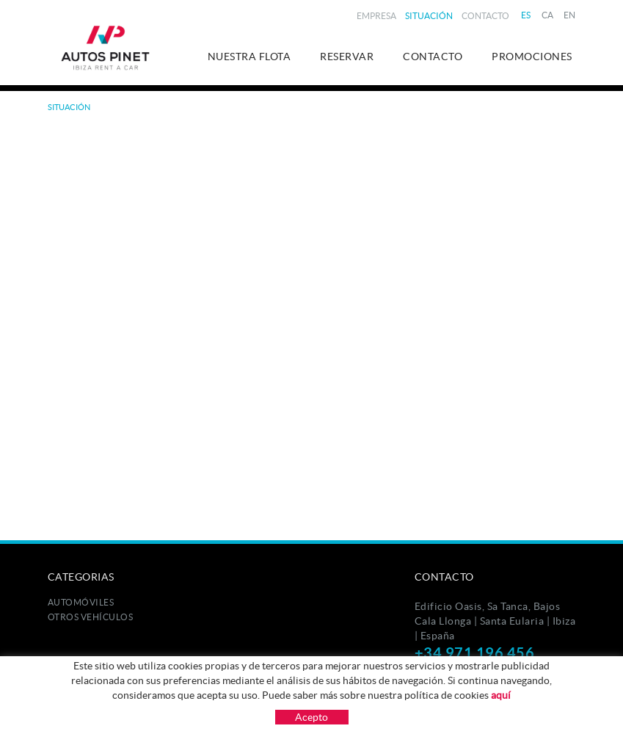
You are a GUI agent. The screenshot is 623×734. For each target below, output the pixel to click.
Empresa (376, 16)
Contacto (485, 16)
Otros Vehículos (91, 617)
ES (526, 15)
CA (548, 15)
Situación (429, 16)
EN (570, 15)
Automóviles (81, 602)
